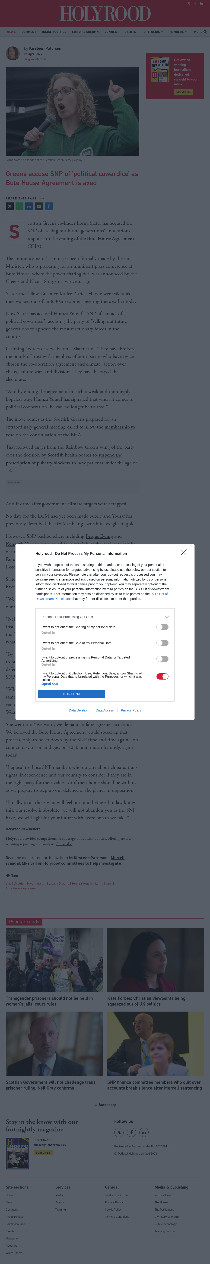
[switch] (162, 627)
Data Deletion (79, 710)
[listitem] (105, 616)
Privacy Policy (131, 710)
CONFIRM (71, 694)
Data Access (105, 710)
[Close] (185, 554)
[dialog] (105, 632)
